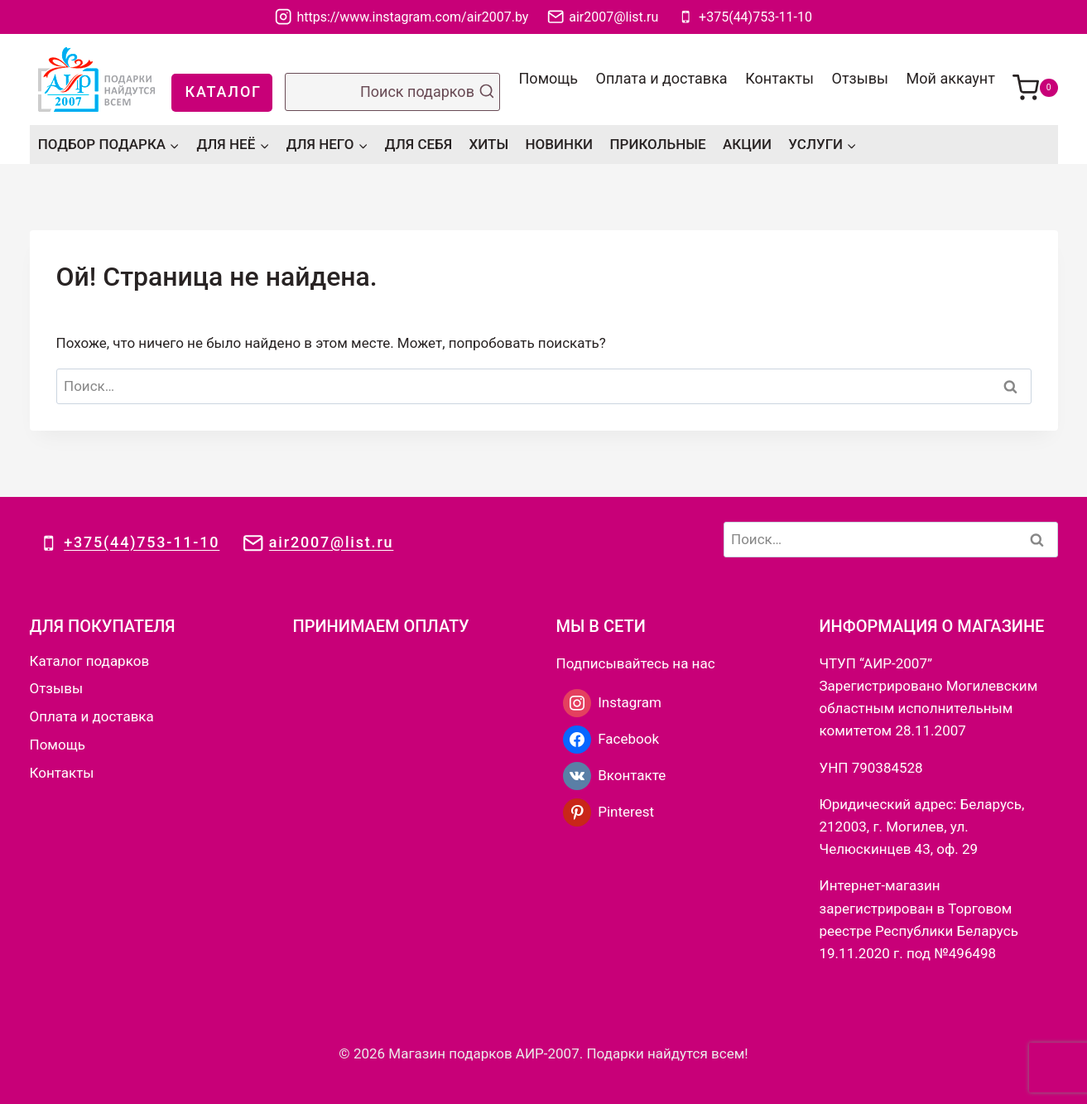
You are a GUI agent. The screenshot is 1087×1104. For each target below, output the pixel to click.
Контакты (779, 78)
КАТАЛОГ (223, 91)
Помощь (548, 78)
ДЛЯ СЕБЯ (418, 144)
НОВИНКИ (560, 144)
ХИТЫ (489, 144)
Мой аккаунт (951, 78)
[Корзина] (1035, 79)
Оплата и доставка (662, 78)
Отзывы (860, 78)
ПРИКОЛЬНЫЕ (657, 144)
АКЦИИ (747, 144)
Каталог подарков (90, 661)
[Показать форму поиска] (392, 92)
